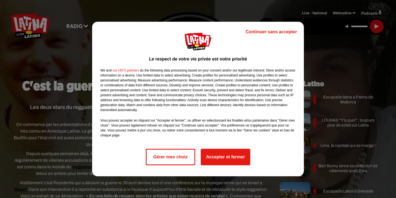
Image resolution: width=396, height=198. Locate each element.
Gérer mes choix (170, 157)
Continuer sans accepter (271, 31)
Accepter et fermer (225, 157)
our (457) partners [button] (125, 70)
